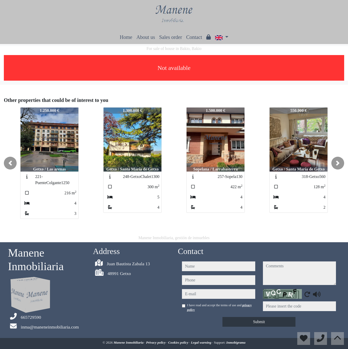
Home (126, 37)
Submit (259, 322)
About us (145, 37)
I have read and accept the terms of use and (219, 307)
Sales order (170, 37)
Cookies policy (178, 342)
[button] (10, 163)
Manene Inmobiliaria (129, 342)
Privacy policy (156, 342)
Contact (194, 37)
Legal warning (201, 342)
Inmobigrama (235, 342)
